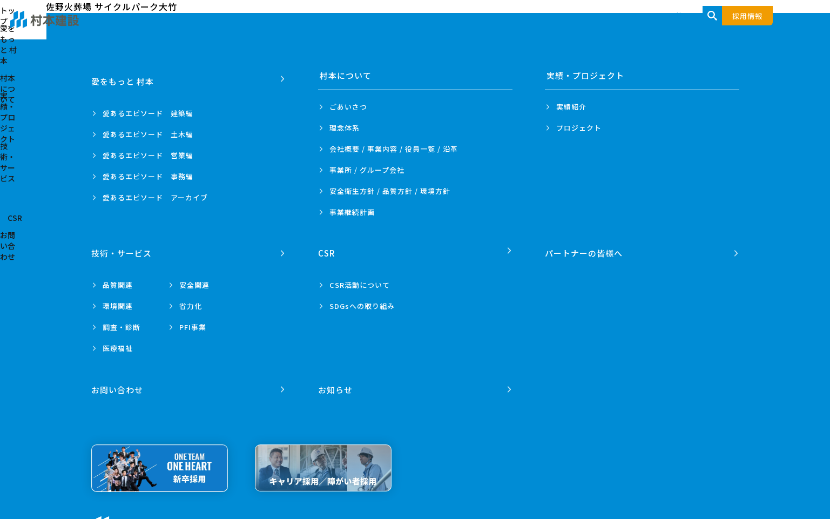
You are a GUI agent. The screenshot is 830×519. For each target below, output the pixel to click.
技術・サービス (646, 28)
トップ (350, 28)
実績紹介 (571, 107)
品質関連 (118, 278)
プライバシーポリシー (231, 513)
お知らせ (337, 376)
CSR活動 (359, 278)
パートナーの (585, 247)
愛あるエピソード (148, 107)
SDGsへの (362, 299)
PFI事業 (192, 320)
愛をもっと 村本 (411, 28)
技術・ (123, 247)
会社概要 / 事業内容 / (393, 149)
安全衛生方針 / (389, 191)
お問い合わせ (756, 28)
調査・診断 (121, 320)
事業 (352, 212)
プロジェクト (579, 128)
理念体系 (344, 128)
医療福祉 (118, 341)
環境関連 (118, 299)
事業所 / (366, 170)
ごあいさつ (348, 107)
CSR (703, 28)
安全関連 (194, 278)
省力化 (190, 299)
